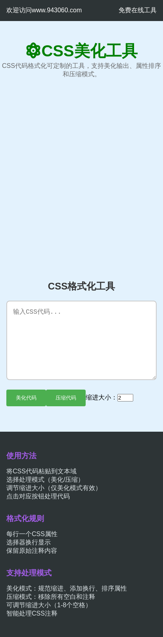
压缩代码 (66, 398)
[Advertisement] (81, 179)
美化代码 (26, 398)
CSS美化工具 (89, 51)
